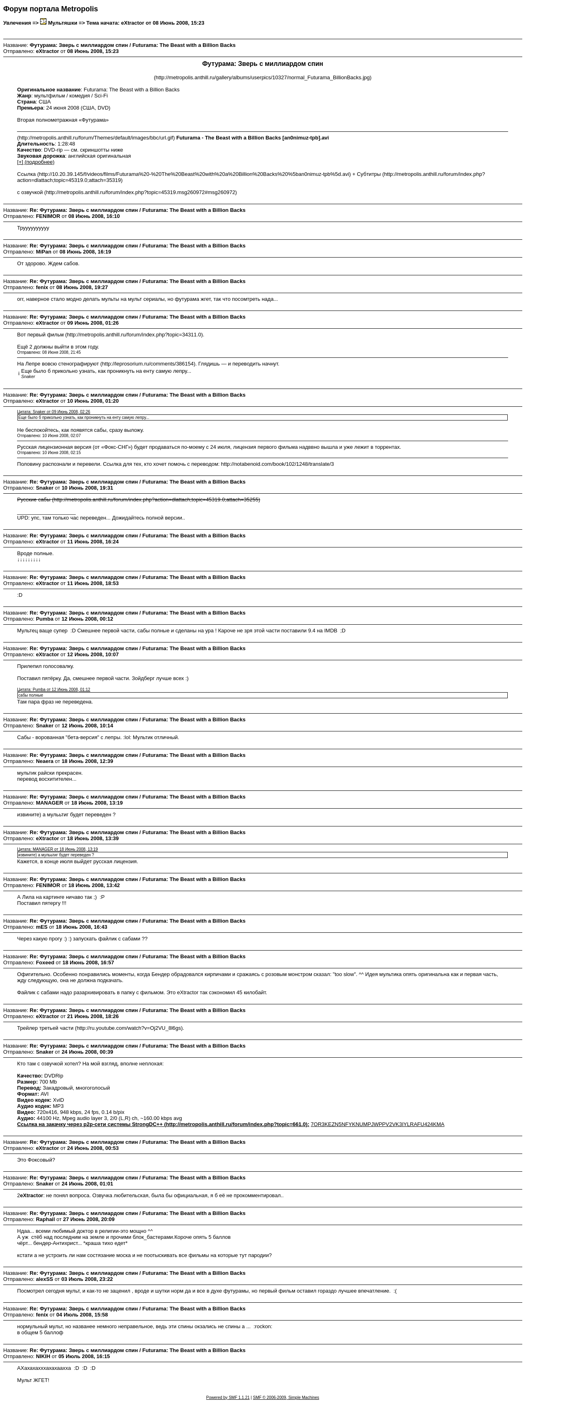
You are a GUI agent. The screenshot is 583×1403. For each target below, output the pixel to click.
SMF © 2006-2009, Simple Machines (286, 1397)
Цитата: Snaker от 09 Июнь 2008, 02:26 (53, 412)
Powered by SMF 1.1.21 (227, 1397)
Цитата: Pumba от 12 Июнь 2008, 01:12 (53, 689)
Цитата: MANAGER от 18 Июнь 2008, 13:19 (57, 849)
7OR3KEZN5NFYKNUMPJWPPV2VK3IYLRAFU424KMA (378, 1124)
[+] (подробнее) (35, 162)
